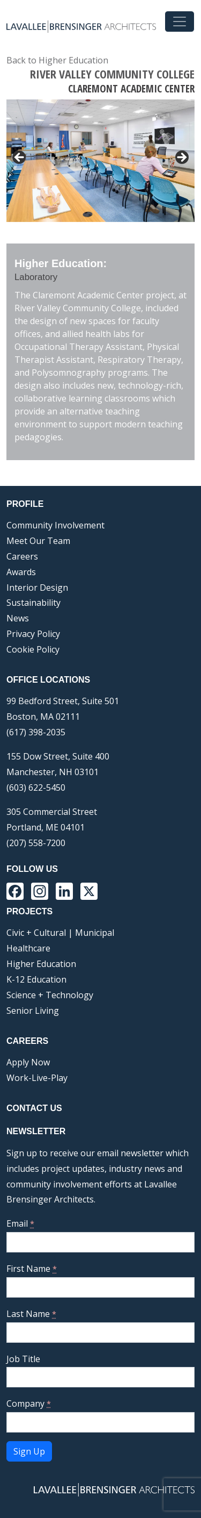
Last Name (31, 1314)
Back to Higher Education (57, 60)
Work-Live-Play (37, 1078)
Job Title (23, 1359)
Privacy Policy (33, 634)
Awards (21, 572)
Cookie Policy (32, 649)
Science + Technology (49, 995)
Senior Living (32, 1010)
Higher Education (41, 964)
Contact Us (34, 1108)
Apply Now (28, 1062)
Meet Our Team (38, 541)
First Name (31, 1268)
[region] (100, 161)
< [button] (20, 158)
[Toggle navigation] (180, 21)
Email (20, 1223)
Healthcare (28, 948)
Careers (22, 556)
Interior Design (37, 587)
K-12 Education (36, 979)
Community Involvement (55, 525)
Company (28, 1403)
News (17, 618)
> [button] (181, 158)
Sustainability (33, 602)
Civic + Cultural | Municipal (60, 933)
